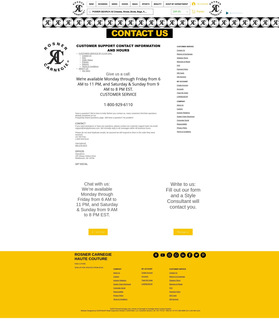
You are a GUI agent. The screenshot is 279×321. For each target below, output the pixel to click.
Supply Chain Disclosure (186, 117)
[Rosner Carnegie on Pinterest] (203, 255)
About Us (180, 105)
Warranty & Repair (183, 62)
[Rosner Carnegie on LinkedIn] (183, 255)
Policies (85, 62)
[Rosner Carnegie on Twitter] (196, 255)
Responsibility (182, 124)
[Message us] (183, 232)
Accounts (180, 89)
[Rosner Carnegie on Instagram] (169, 255)
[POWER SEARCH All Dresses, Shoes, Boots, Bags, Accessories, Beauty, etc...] (119, 12)
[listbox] (180, 12)
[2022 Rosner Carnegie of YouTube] (162, 255)
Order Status (87, 60)
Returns (85, 64)
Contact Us (86, 56)
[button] (180, 12)
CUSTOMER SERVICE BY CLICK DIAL (95, 53)
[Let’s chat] (98, 232)
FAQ (84, 58)
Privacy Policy (182, 128)
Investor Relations (183, 113)
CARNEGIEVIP (182, 97)
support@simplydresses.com (87, 128)
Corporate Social (183, 120)
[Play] (227, 13)
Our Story (86, 71)
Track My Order (182, 93)
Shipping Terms (182, 58)
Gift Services (181, 77)
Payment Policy (182, 69)
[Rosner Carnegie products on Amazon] (156, 255)
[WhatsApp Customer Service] (176, 255)
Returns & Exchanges (185, 54)
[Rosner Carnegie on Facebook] (189, 255)
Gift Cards (180, 73)
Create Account (182, 85)
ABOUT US (83, 69)
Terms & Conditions (90, 66)
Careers (180, 109)
